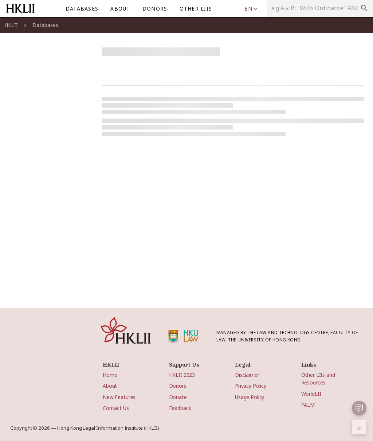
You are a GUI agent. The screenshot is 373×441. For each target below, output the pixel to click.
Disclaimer (247, 374)
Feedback (180, 408)
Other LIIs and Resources (318, 378)
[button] (359, 408)
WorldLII (311, 393)
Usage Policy (249, 397)
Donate (178, 397)
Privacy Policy (250, 385)
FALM (308, 404)
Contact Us (116, 408)
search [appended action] (364, 8)
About (110, 385)
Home (110, 374)
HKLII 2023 (182, 374)
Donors (177, 385)
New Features (119, 397)
